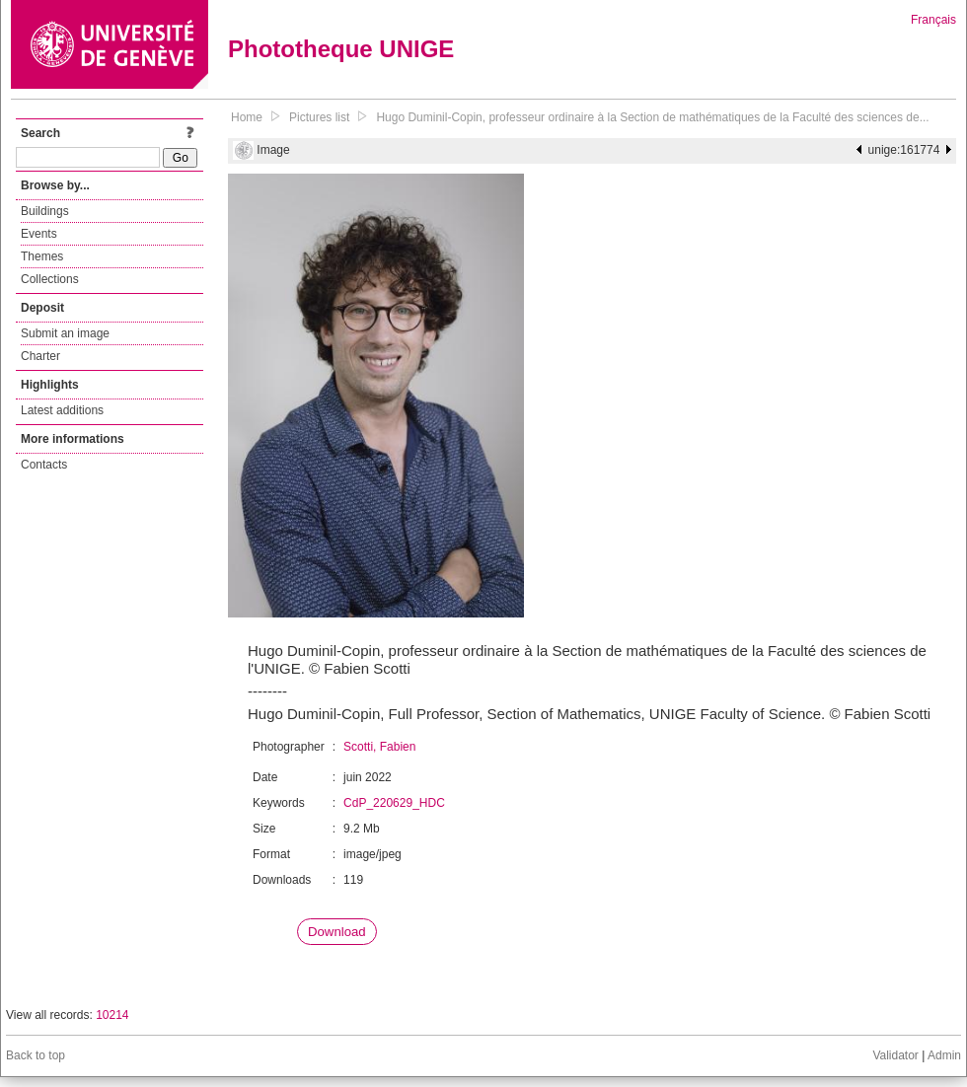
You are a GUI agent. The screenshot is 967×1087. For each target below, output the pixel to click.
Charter (40, 356)
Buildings (45, 211)
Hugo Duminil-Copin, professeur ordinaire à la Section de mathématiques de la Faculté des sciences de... (652, 117)
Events (39, 234)
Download (337, 931)
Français (933, 20)
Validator (895, 1055)
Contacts (44, 464)
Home (246, 117)
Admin (944, 1055)
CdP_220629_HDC (394, 803)
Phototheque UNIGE (341, 49)
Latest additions (62, 410)
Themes (42, 256)
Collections (50, 279)
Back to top (35, 1055)
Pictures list (319, 117)
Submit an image (65, 333)
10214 (112, 1015)
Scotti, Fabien (379, 747)
